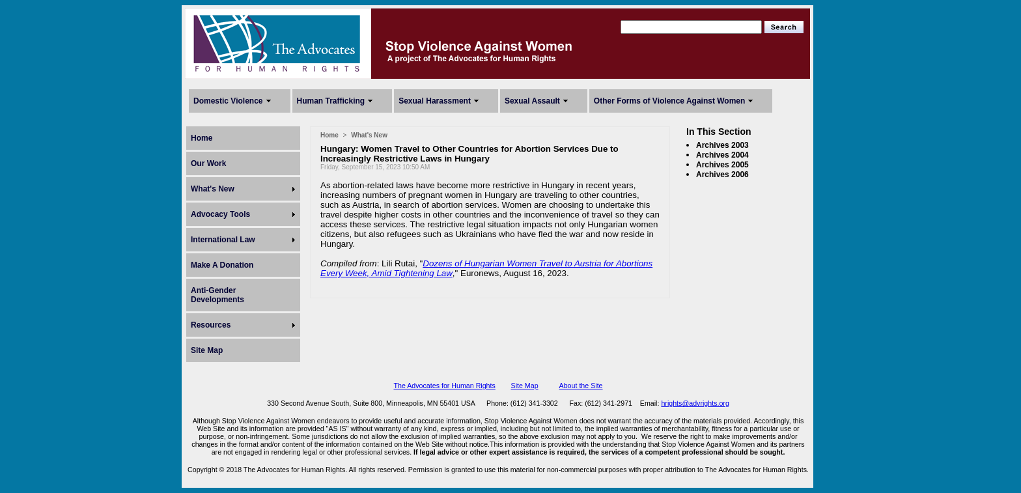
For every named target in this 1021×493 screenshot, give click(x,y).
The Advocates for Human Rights (444, 385)
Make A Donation (222, 265)
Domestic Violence (228, 101)
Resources (211, 325)
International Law (223, 239)
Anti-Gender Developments (217, 295)
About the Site (581, 385)
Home (201, 138)
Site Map (207, 350)
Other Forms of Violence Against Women (669, 101)
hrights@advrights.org (695, 403)
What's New (212, 188)
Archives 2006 (722, 174)
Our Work (208, 163)
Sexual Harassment (435, 101)
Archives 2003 (722, 145)
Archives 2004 (722, 155)
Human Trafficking (331, 101)
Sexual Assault (532, 101)
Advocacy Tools (220, 214)
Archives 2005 (722, 164)
